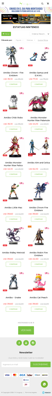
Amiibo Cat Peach (39, 297)
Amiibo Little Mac (13, 207)
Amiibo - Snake (13, 297)
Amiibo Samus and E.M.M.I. (38, 74)
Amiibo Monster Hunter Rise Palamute (38, 119)
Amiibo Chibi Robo (13, 117)
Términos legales (31, 392)
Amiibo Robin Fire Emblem (39, 254)
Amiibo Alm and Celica (38, 162)
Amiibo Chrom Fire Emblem (38, 209)
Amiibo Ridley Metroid (13, 252)
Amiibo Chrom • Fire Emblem (13, 74)
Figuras (18, 40)
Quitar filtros (43, 40)
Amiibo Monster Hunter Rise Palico (13, 164)
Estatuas (30, 40)
